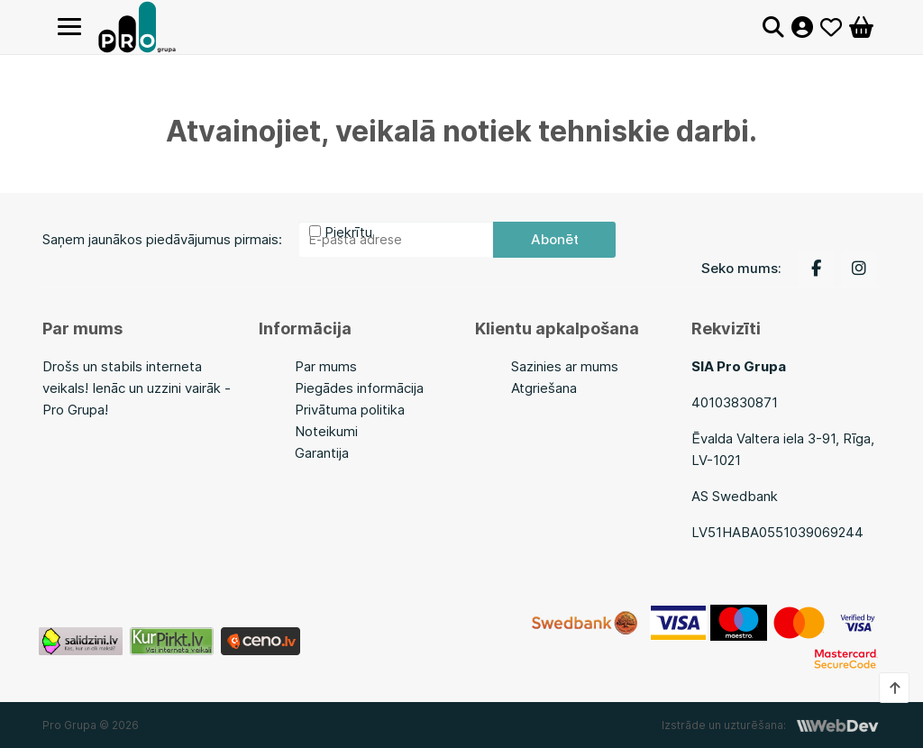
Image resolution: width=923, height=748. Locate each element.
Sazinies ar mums (564, 366)
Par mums (326, 366)
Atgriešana (544, 388)
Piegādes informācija (359, 388)
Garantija (322, 452)
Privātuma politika (350, 409)
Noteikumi (326, 431)
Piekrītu (348, 232)
